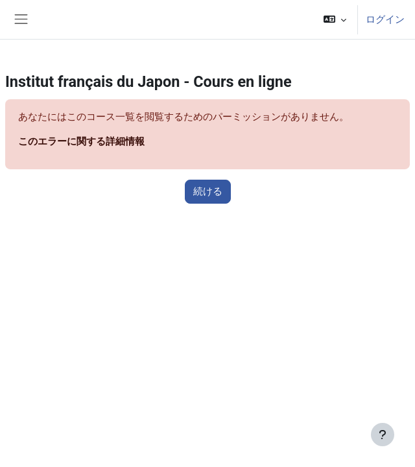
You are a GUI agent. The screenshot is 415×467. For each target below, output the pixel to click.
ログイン (385, 19)
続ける (207, 191)
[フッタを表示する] (382, 434)
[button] (335, 19)
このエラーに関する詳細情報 (81, 141)
